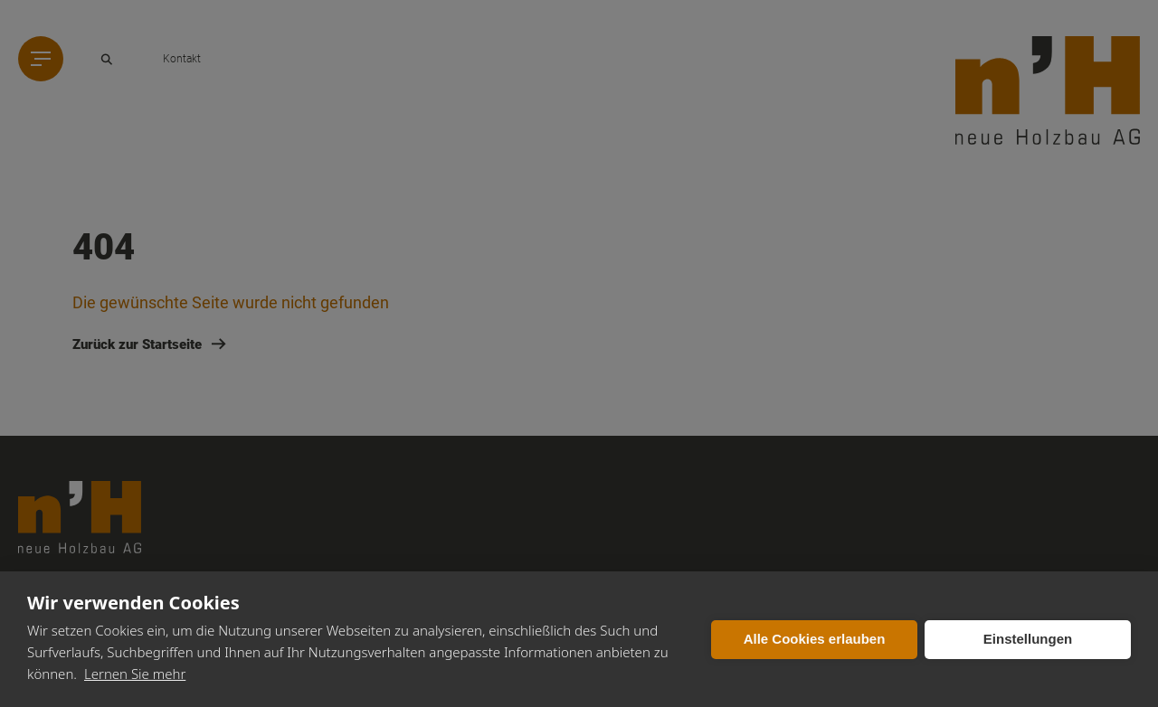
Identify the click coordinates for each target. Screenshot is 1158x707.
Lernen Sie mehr (134, 674)
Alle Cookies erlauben (815, 638)
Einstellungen (1027, 638)
